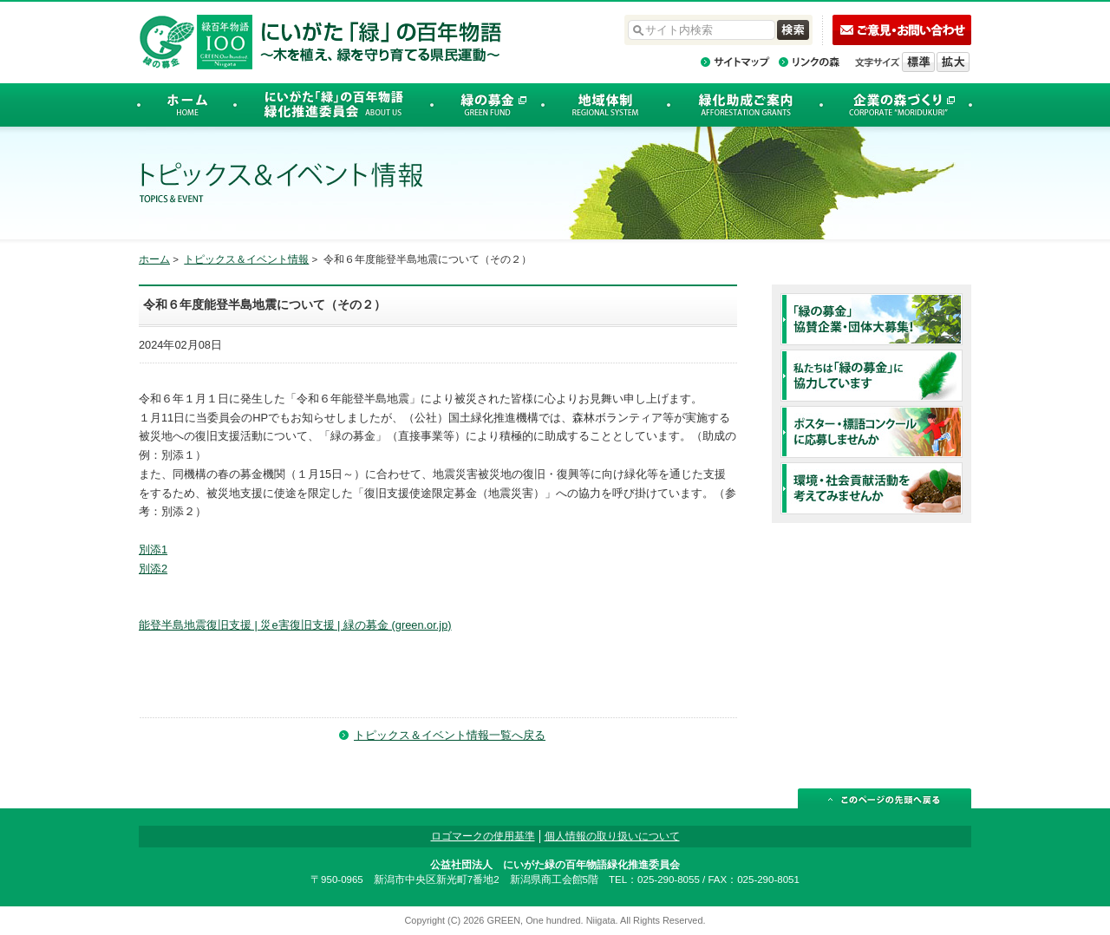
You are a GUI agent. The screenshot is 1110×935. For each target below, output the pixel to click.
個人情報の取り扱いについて (612, 836)
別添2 (153, 568)
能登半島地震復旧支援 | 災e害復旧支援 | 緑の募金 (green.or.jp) (295, 624)
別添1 (153, 549)
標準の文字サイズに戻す (918, 62)
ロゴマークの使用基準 (483, 836)
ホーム (154, 259)
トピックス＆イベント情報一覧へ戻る (449, 735)
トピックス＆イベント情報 (246, 259)
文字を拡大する (953, 62)
